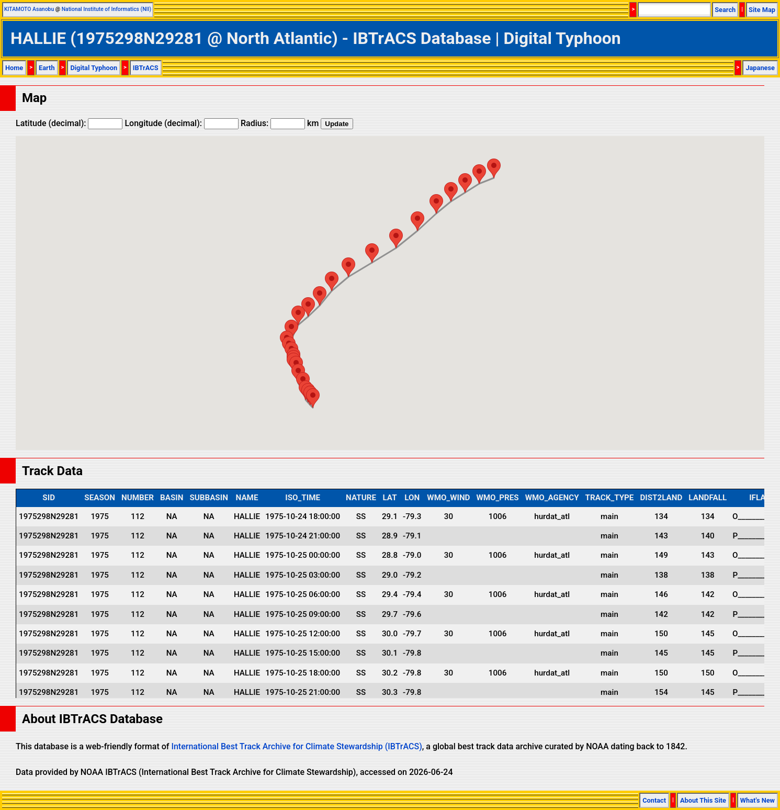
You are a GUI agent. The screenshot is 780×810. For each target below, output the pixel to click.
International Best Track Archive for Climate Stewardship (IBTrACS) (296, 746)
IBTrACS (146, 68)
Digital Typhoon (93, 68)
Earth (47, 68)
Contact (654, 800)
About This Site (703, 800)
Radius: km (280, 123)
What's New (757, 800)
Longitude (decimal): (182, 123)
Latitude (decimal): (69, 123)
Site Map (762, 10)
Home (14, 68)
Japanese (760, 68)
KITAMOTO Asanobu (29, 9)
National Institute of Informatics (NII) (106, 9)
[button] (313, 398)
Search (725, 10)
